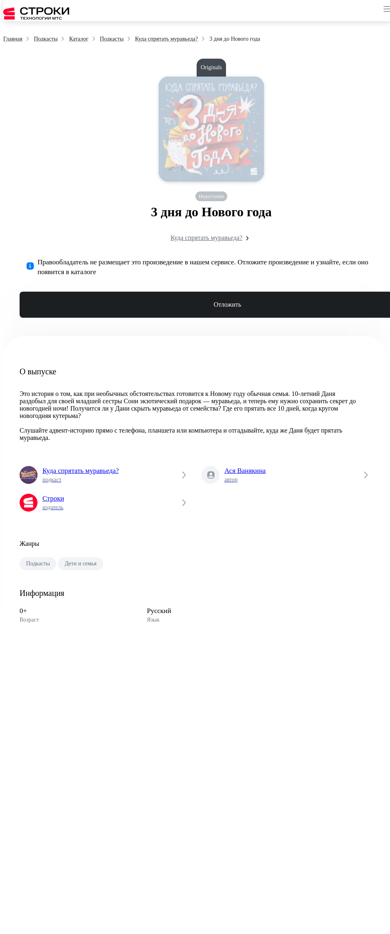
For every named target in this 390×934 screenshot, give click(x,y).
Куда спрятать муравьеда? (211, 238)
